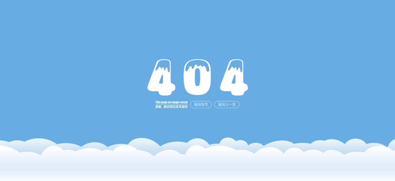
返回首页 (201, 104)
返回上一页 (227, 104)
